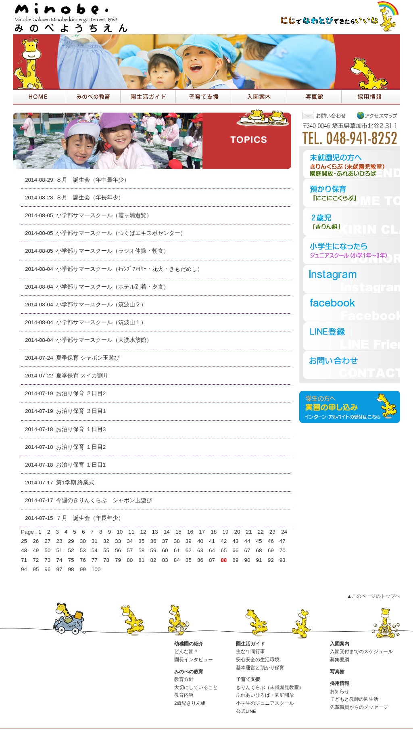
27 (47, 541)
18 (214, 532)
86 (200, 560)
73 (47, 560)
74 (59, 560)
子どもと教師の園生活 (354, 699)
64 (212, 550)
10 (120, 532)
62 (189, 550)
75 (71, 560)
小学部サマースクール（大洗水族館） (104, 340)
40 (200, 541)
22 (261, 532)
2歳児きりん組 (190, 703)
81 (141, 560)
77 (95, 560)
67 (247, 550)
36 (153, 541)
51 (59, 550)
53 (83, 550)
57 (130, 550)
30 (83, 541)
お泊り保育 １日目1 (81, 465)
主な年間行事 (250, 651)
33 (118, 541)
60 (165, 550)
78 (106, 560)
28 (59, 541)
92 (271, 560)
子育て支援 (248, 679)
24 (284, 532)
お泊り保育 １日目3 (81, 429)
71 (24, 560)
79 (118, 560)
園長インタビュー (193, 659)
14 (167, 532)
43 (235, 541)
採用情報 (339, 683)
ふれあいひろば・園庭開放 (265, 695)
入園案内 (339, 643)
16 (190, 532)
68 (259, 550)
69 (271, 550)
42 (224, 541)
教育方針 (184, 679)
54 (95, 550)
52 (71, 550)
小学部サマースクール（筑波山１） (101, 322)
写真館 (337, 671)
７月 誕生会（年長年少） (90, 518)
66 (235, 550)
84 (177, 560)
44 (247, 541)
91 (259, 560)
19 (225, 532)
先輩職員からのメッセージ (359, 707)
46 (271, 541)
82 (153, 560)
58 (141, 550)
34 (130, 541)
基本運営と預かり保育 (260, 667)
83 (165, 560)
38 (177, 541)
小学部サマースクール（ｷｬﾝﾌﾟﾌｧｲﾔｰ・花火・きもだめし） (129, 269)
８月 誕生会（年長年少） (90, 198)
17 (202, 532)
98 (71, 569)
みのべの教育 (188, 671)
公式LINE (246, 711)
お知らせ (339, 691)
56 (118, 550)
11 (131, 532)
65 (224, 550)
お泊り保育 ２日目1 (81, 411)
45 (259, 541)
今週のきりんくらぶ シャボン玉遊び (104, 500)
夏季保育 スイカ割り (82, 376)
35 (141, 541)
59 (153, 550)
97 (59, 569)
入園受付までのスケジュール (361, 651)
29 (71, 541)
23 (272, 532)
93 (283, 560)
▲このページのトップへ (373, 596)
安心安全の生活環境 (258, 659)
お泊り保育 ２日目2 (81, 393)
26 (36, 541)
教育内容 (184, 695)
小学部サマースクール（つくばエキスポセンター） (121, 233)
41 (212, 541)
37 (165, 541)
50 (47, 550)
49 (36, 550)
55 (106, 550)
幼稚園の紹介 (188, 643)
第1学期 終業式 (75, 483)
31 (95, 541)
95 (36, 569)
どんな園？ (186, 651)
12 (143, 532)
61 (177, 550)
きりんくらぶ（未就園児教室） (270, 687)
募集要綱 (339, 659)
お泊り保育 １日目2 (81, 447)
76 (83, 560)
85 (189, 560)
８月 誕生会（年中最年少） (92, 180)
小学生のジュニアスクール (265, 703)
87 (212, 560)
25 (24, 541)
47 (283, 541)
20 (237, 532)
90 (247, 560)
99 (83, 569)
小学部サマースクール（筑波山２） (101, 305)
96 (47, 569)
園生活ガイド (250, 643)
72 (36, 560)
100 (96, 569)
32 (106, 541)
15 (178, 532)
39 (189, 541)
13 (155, 532)
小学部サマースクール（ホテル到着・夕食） (112, 287)
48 (24, 550)
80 (130, 560)
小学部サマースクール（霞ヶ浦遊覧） (104, 215)
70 (283, 550)
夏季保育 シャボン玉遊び (88, 358)
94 (24, 569)
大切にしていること (196, 687)
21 (249, 532)
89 (235, 560)
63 (200, 550)
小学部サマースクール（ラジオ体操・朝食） (112, 251)
